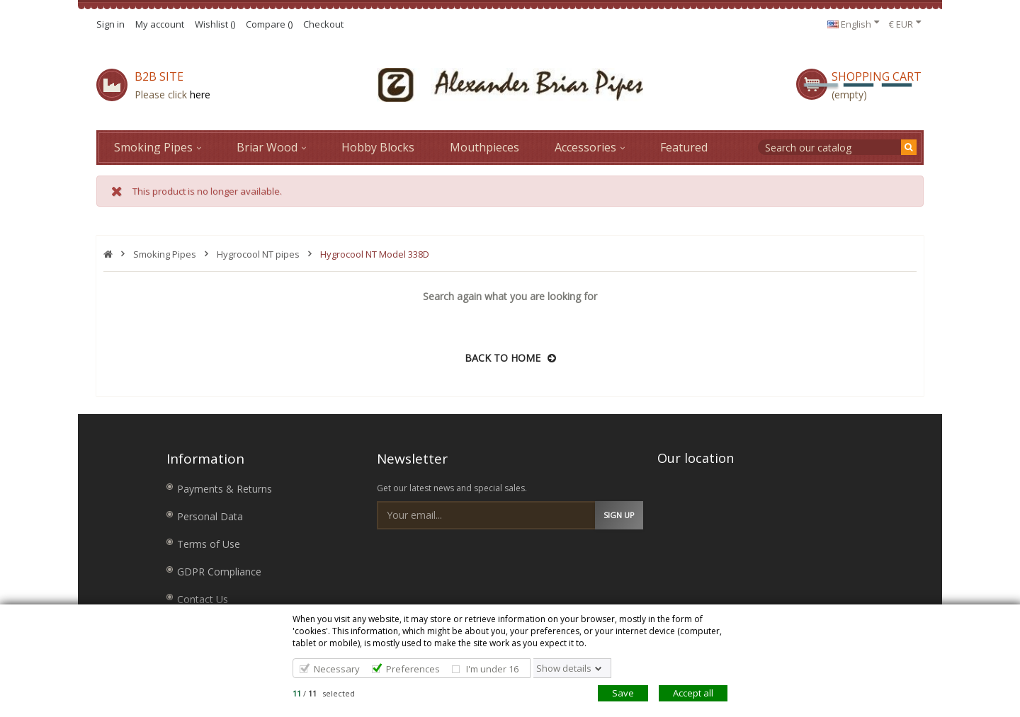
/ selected (324, 693)
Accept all (693, 693)
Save (623, 693)
